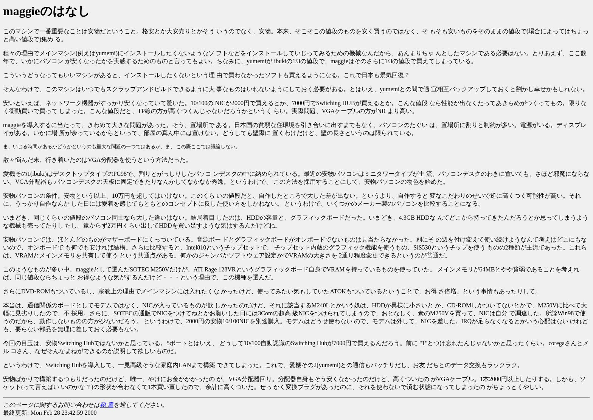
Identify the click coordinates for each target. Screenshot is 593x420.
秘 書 (106, 404)
